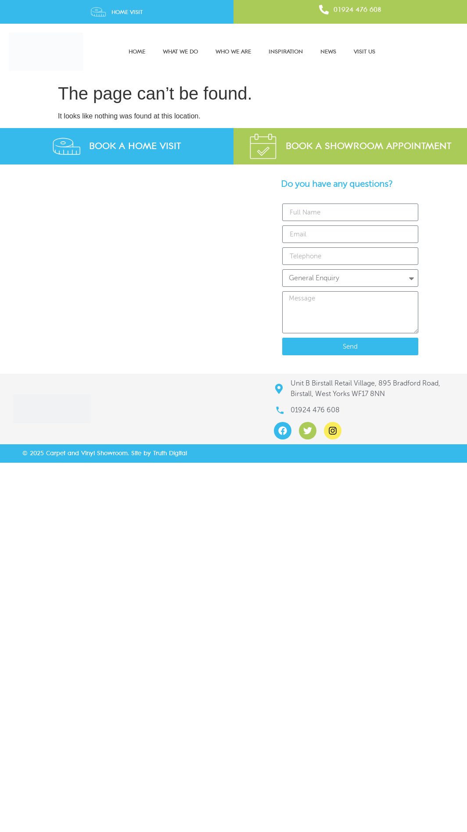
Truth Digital (170, 453)
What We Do (180, 51)
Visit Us (364, 51)
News (328, 51)
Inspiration (286, 51)
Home (137, 51)
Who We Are (233, 51)
